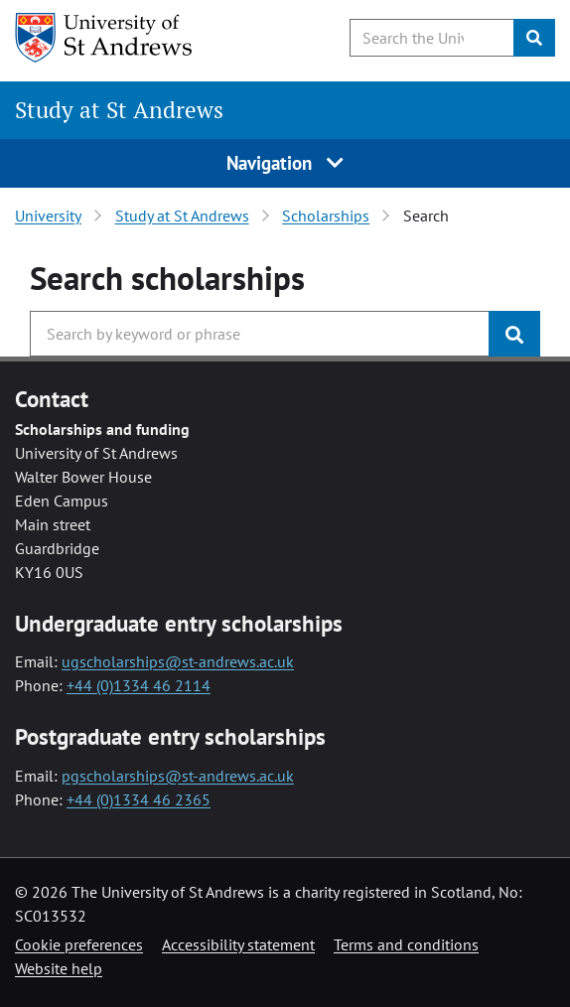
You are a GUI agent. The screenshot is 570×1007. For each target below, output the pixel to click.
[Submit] (534, 38)
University (48, 215)
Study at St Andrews (119, 109)
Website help (58, 968)
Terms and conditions (406, 944)
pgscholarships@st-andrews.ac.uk (178, 776)
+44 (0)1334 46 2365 (139, 799)
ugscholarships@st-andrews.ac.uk (178, 661)
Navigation (285, 162)
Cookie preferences (79, 944)
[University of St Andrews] (116, 38)
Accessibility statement (238, 944)
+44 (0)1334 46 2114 (139, 685)
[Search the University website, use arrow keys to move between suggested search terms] (432, 38)
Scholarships (325, 215)
